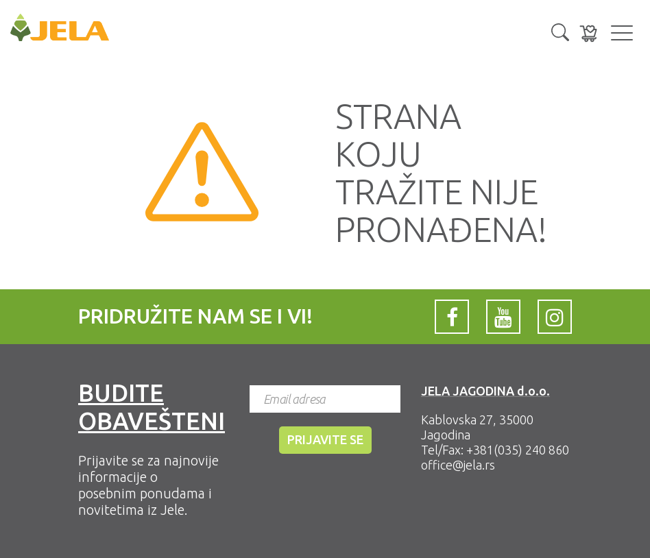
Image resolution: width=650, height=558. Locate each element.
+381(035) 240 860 (517, 450)
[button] (560, 31)
